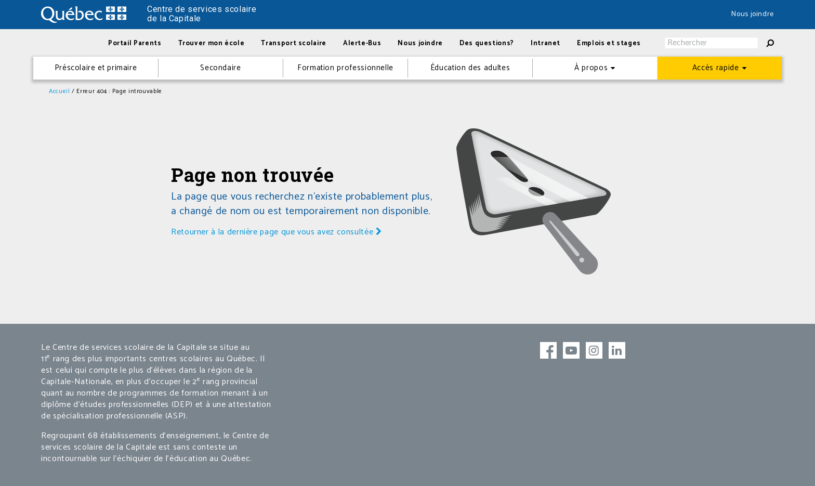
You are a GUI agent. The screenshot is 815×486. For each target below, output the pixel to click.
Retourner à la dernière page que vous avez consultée (276, 232)
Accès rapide (715, 67)
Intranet (545, 43)
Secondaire (220, 67)
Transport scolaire (293, 43)
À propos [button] (591, 67)
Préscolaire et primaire (96, 67)
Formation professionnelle (345, 67)
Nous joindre (752, 14)
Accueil (59, 91)
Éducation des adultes (470, 67)
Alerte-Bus (362, 43)
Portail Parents (135, 43)
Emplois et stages (609, 43)
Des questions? (486, 43)
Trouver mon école (211, 43)
